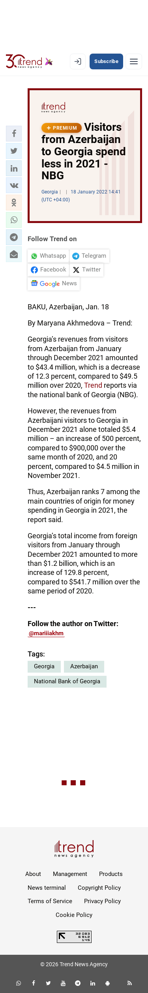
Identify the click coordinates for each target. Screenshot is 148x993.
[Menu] (134, 61)
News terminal (47, 887)
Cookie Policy (74, 915)
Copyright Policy (99, 887)
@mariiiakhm (46, 633)
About (33, 874)
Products (111, 874)
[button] (13, 133)
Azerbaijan (84, 666)
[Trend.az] (29, 61)
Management (70, 874)
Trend (94, 385)
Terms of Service (50, 901)
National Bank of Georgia (67, 681)
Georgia (44, 666)
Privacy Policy (102, 901)
